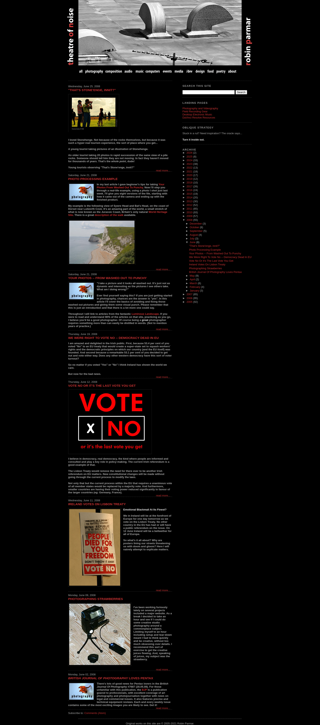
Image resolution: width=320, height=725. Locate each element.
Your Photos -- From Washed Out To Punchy (107, 278)
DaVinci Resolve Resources (198, 117)
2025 (190, 156)
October (195, 227)
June (193, 242)
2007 (190, 294)
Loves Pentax (110, 678)
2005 (190, 301)
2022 (190, 167)
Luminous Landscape (145, 313)
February (195, 286)
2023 (190, 163)
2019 (190, 178)
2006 (190, 298)
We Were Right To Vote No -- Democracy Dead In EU (113, 338)
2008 (190, 219)
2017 (190, 186)
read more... (163, 170)
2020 (190, 175)
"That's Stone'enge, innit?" (92, 90)
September (196, 230)
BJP (144, 689)
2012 (190, 205)
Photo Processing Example (93, 179)
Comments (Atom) (95, 713)
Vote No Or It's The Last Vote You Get (102, 385)
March (194, 283)
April (193, 279)
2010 (190, 212)
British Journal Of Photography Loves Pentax (215, 272)
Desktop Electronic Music (197, 114)
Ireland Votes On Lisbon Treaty (97, 504)
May (193, 275)
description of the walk (109, 215)
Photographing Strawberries (95, 599)
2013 (190, 201)
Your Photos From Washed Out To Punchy (130, 186)
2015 (190, 193)
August (194, 234)
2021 (190, 171)
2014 (190, 197)
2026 (190, 152)
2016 (190, 190)
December (196, 223)
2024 (190, 160)
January (195, 290)
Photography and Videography (200, 108)
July (192, 238)
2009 (190, 216)
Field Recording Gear (195, 111)
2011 (190, 208)
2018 (190, 182)
